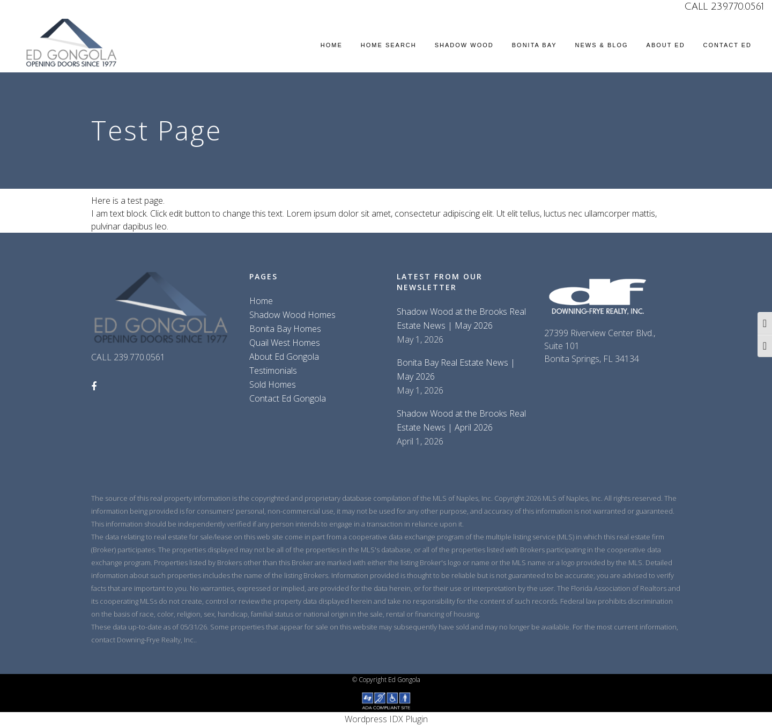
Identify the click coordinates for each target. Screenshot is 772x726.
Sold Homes (272, 384)
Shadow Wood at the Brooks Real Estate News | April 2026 (461, 420)
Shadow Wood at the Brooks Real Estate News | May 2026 (461, 318)
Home (261, 301)
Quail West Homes (284, 343)
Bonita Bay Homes (285, 329)
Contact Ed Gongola (287, 398)
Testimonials (273, 370)
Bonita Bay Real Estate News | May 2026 (456, 369)
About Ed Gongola (284, 356)
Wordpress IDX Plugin (386, 719)
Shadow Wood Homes (292, 315)
